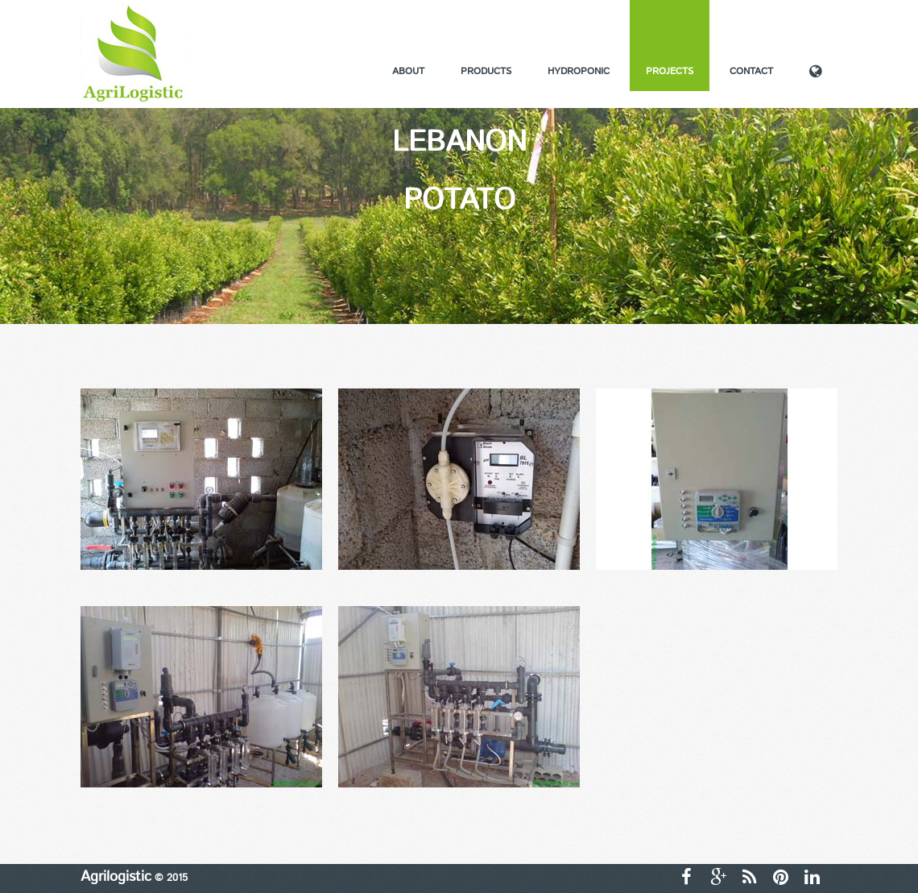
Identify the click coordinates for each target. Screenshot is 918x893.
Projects (669, 71)
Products (486, 71)
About (408, 71)
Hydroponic (579, 71)
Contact (751, 71)
